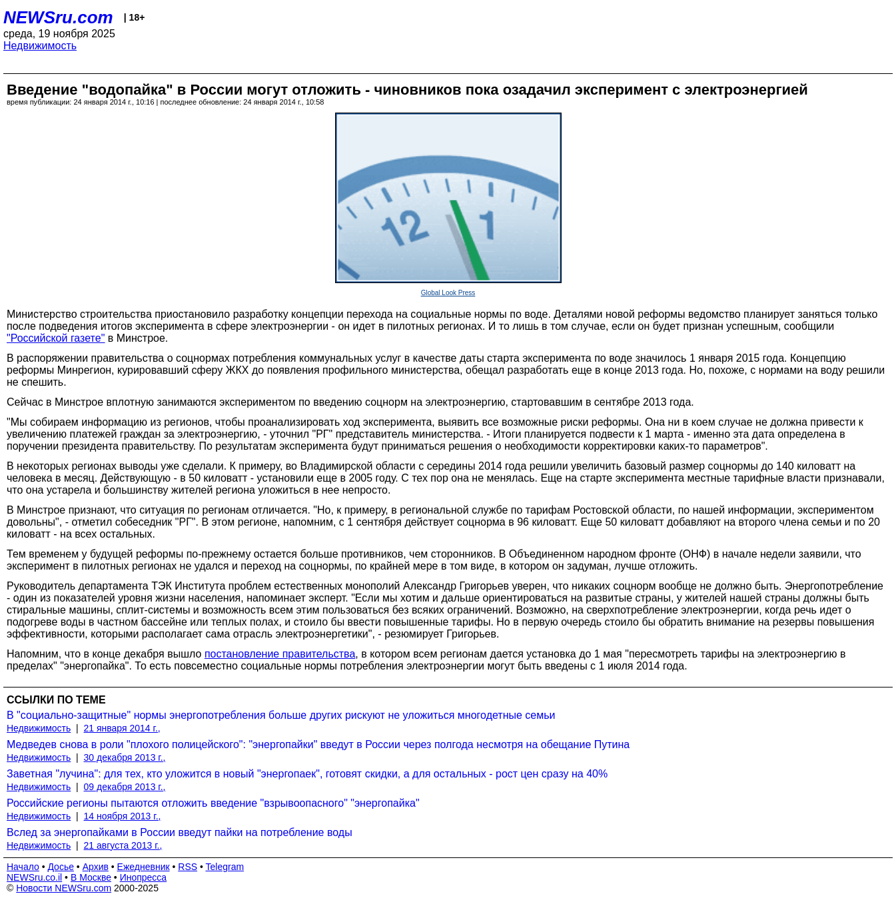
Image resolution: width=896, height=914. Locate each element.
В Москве (91, 877)
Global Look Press (448, 292)
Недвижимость (40, 45)
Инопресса (143, 877)
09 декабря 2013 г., (125, 786)
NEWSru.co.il (34, 877)
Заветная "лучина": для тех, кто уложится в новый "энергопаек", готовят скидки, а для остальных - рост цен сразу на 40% (307, 773)
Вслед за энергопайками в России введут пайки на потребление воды (179, 832)
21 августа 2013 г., (123, 845)
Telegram (225, 866)
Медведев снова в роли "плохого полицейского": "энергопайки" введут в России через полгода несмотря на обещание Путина (318, 744)
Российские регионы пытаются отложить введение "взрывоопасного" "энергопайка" (213, 803)
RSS (187, 866)
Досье (60, 866)
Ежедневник (143, 866)
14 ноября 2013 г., (122, 816)
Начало (23, 866)
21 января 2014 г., (122, 728)
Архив (96, 866)
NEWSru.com (58, 17)
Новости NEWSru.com (63, 888)
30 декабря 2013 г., (125, 757)
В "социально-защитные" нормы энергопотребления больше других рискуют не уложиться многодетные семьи (281, 715)
